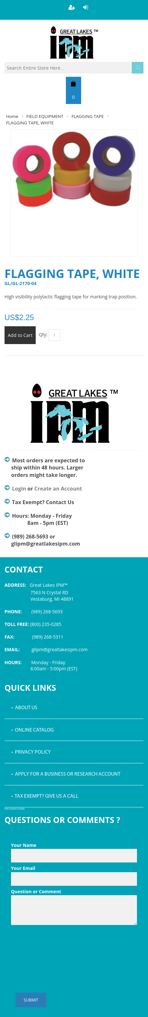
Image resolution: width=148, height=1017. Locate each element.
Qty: (43, 334)
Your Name (74, 845)
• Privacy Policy (31, 752)
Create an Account (58, 488)
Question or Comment (74, 891)
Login (19, 488)
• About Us (24, 708)
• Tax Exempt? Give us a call (45, 796)
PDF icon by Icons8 (15, 809)
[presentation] (60, 943)
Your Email (74, 868)
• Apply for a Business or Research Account (65, 774)
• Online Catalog (32, 730)
